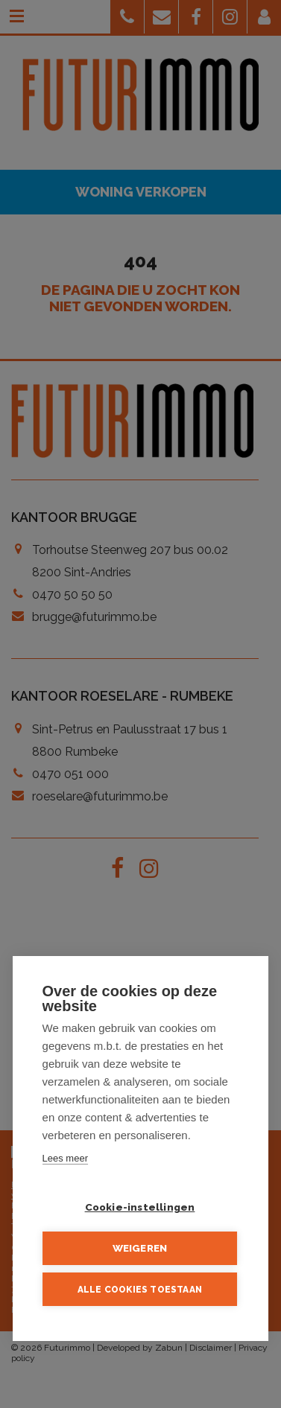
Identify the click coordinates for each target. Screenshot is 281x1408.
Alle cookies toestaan (140, 1289)
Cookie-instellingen (140, 1208)
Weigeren (140, 1249)
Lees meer (65, 1159)
